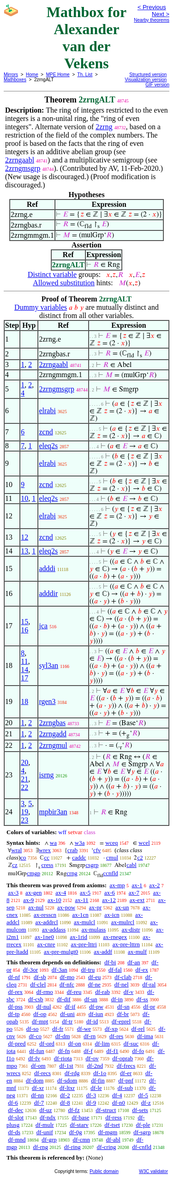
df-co (35, 1036)
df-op (39, 1014)
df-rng (40, 1146)
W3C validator (153, 1171)
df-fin (98, 1080)
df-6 (13, 1102)
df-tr (67, 1021)
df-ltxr (67, 1087)
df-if (70, 1006)
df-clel (38, 984)
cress (48, 864)
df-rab (102, 991)
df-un (90, 999)
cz (15, 864)
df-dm (62, 1036)
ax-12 (109, 899)
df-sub (125, 1087)
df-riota (63, 1058)
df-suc (131, 1043)
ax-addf (103, 951)
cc (46, 857)
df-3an (59, 969)
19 (24, 812)
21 (24, 779)
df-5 (143, 1095)
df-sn (123, 1006)
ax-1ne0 (44, 936)
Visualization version (146, 79)
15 (24, 622)
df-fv (34, 1058)
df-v (129, 991)
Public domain (104, 1171)
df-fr (57, 1028)
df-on (74, 1043)
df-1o (99, 1073)
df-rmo (44, 991)
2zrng (103, 127)
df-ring (72, 1146)
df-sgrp (142, 1132)
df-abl (113, 1139)
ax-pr (95, 907)
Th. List (85, 74)
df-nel (121, 984)
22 (24, 787)
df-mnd (16, 1139)
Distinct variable (52, 274)
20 (24, 762)
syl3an (48, 665)
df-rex (15, 991)
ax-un (122, 907)
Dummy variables (40, 307)
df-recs (42, 1073)
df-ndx (48, 1117)
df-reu (74, 991)
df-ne (94, 984)
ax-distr (131, 929)
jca (43, 626)
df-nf (14, 977)
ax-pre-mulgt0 (61, 951)
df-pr (149, 1006)
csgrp (91, 864)
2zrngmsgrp (22, 168)
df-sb (40, 977)
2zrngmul (53, 745)
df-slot (16, 1117)
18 (24, 701)
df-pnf (126, 1080)
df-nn (37, 1095)
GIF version (157, 84)
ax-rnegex (115, 936)
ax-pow (66, 907)
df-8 (65, 1102)
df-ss (142, 999)
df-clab (122, 977)
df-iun (96, 1014)
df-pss (15, 1006)
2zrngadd (52, 734)
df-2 (65, 1095)
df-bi (110, 962)
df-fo (138, 1050)
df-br (123, 1014)
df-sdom (67, 1080)
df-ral (149, 984)
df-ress (113, 1117)
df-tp (13, 1014)
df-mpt (40, 1021)
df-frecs (126, 1065)
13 (24, 551)
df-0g (75, 1132)
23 (24, 820)
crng (72, 873)
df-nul (43, 1006)
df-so (32, 1028)
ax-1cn (80, 914)
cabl (131, 864)
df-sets (140, 1110)
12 (24, 537)
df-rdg (72, 1073)
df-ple (143, 1124)
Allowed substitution (64, 283)
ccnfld (110, 873)
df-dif (64, 999)
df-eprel (121, 1021)
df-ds (14, 1132)
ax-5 (85, 892)
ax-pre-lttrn (126, 944)
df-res (116, 1036)
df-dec (15, 1110)
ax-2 (154, 885)
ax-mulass (94, 929)
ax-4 (60, 892)
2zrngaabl (19, 160)
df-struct (105, 1110)
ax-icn (111, 914)
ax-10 (54, 899)
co (23, 857)
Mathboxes (15, 79)
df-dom (34, 1080)
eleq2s (48, 446)
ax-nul (35, 907)
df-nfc (67, 984)
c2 (140, 857)
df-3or (30, 969)
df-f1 (113, 1050)
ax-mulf (137, 951)
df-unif (44, 1132)
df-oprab (123, 1058)
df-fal (115, 969)
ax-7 (134, 892)
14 (24, 670)
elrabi (47, 411)
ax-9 (28, 899)
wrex (45, 850)
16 (24, 630)
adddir (48, 593)
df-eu (94, 977)
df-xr (38, 1087)
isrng (46, 775)
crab (72, 850)
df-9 (91, 1102)
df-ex (142, 969)
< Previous (151, 7)
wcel (144, 842)
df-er (125, 1073)
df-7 (39, 1102)
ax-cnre (46, 944)
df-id (92, 1021)
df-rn (89, 1036)
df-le (96, 1087)
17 (24, 678)
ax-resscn (45, 914)
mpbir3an (53, 812)
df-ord (46, 1043)
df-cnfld (141, 1146)
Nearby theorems (151, 20)
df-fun (36, 1050)
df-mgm (108, 1132)
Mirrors (11, 74)
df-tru (88, 969)
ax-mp (117, 885)
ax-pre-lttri (83, 944)
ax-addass (54, 929)
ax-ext (137, 899)
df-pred (16, 1043)
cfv (97, 850)
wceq (111, 842)
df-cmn (81, 1139)
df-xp (111, 1028)
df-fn (64, 1050)
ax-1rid (78, 936)
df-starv (79, 1124)
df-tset (112, 1124)
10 (24, 498)
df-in (117, 999)
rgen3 (47, 701)
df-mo (67, 977)
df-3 (91, 1095)
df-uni (67, 1014)
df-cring (106, 1146)
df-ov (92, 1058)
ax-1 (137, 885)
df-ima (145, 1036)
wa (53, 842)
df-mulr (45, 1124)
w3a (80, 842)
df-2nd (95, 1065)
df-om (38, 1065)
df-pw (96, 1006)
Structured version (148, 74)
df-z (146, 1102)
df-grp (49, 1139)
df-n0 (118, 1102)
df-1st (66, 1065)
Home (32, 74)
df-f (88, 1050)
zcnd (46, 432)
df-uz (45, 1110)
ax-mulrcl (123, 922)
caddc (79, 857)
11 (24, 661)
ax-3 (13, 892)
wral (16, 850)
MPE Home (58, 74)
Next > (160, 14)
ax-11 (81, 899)
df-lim (102, 1043)
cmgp (33, 873)
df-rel (138, 1028)
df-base (80, 1117)
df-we (84, 1028)
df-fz (73, 1110)
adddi (47, 568)
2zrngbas (52, 723)
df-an (133, 962)
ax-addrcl (47, 922)
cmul (112, 857)
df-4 (117, 1095)
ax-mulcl (84, 922)
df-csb (35, 999)
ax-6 (109, 892)
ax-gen (33, 892)
